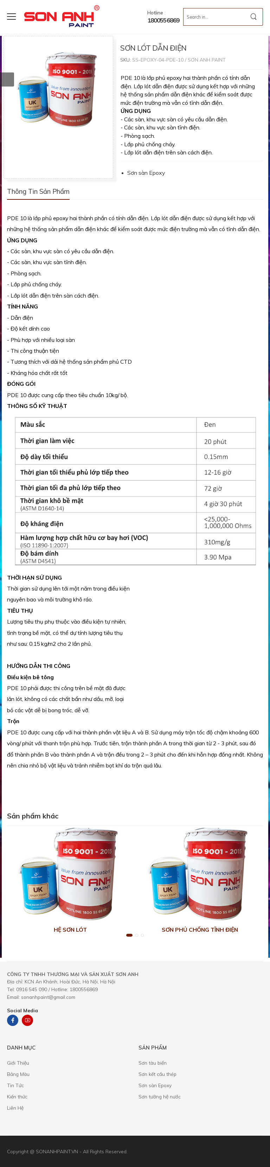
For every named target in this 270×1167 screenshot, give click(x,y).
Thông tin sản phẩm (38, 191)
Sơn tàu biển (153, 1063)
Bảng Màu (18, 1074)
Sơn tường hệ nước (160, 1096)
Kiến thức (17, 1096)
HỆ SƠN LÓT (70, 929)
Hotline (155, 12)
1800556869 (163, 20)
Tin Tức (15, 1085)
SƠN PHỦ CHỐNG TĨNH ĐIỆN (200, 929)
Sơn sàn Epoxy (155, 1085)
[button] (129, 935)
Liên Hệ (15, 1108)
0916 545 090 (31, 989)
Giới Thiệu (18, 1063)
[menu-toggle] (11, 16)
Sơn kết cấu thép (157, 1074)
